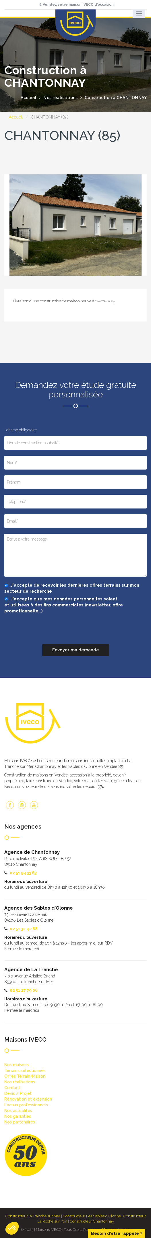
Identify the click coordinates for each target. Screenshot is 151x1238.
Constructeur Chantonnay (92, 1221)
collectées (130, 599)
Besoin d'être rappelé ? (116, 1233)
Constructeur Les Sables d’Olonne (92, 1216)
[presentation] (48, 633)
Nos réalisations (60, 97)
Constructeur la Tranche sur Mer (32, 1216)
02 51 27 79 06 (24, 990)
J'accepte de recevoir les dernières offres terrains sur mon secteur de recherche (71, 588)
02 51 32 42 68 (24, 928)
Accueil (16, 117)
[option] (75, 225)
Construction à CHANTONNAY (116, 97)
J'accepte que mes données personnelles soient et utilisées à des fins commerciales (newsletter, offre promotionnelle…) (73, 605)
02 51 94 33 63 (23, 873)
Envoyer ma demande (75, 649)
